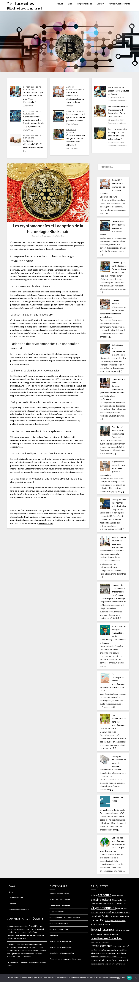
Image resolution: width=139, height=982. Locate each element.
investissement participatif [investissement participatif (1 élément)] (100, 942)
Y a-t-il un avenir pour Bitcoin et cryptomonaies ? (24, 6)
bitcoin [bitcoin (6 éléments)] (95, 899)
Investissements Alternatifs (62, 941)
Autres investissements (119, 3)
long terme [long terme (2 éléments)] (117, 946)
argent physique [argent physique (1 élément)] (117, 895)
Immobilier (54, 935)
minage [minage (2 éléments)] (94, 953)
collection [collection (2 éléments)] (95, 903)
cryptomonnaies (21, 354)
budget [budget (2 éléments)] (123, 900)
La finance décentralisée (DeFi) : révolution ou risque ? (33, 144)
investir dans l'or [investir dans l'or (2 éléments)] (105, 924)
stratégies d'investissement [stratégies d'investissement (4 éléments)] (113, 960)
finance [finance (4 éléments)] (114, 912)
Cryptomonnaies (84, 3)
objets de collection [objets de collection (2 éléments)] (116, 953)
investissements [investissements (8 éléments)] (101, 946)
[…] (110, 213)
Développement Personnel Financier (65, 917)
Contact (100, 3)
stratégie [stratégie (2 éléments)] (94, 960)
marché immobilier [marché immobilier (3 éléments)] (118, 950)
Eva (62, 236)
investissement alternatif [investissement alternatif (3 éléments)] (107, 934)
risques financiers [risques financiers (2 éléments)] (109, 957)
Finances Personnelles (59, 923)
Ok (129, 978)
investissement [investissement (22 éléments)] (104, 929)
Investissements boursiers (61, 947)
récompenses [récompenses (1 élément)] (121, 957)
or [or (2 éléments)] (125, 953)
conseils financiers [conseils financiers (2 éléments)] (107, 903)
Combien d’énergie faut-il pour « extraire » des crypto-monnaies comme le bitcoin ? (26, 953)
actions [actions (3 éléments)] (94, 895)
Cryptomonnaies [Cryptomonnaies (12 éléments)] (103, 908)
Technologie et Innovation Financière (65, 959)
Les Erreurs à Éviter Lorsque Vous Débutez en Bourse (118, 90)
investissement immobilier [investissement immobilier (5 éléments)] (106, 938)
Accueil (60, 3)
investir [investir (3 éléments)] (94, 924)
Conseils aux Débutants (60, 905)
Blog (70, 3)
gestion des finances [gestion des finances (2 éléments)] (118, 916)
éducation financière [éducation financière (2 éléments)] (116, 964)
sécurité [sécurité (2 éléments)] (94, 964)
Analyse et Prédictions (59, 894)
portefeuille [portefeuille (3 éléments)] (96, 956)
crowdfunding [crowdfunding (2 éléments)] (121, 903)
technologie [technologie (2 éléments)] (103, 964)
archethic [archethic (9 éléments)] (104, 895)
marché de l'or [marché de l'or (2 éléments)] (103, 950)
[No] (135, 977)
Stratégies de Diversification (62, 953)
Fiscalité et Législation (59, 929)
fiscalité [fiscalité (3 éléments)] (105, 916)
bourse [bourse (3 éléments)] (116, 900)
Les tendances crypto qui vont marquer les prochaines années (76, 117)
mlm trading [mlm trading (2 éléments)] (102, 953)
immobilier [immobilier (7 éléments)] (98, 920)
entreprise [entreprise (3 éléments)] (105, 912)
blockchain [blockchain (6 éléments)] (106, 899)
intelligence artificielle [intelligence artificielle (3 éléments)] (115, 920)
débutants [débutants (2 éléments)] (95, 912)
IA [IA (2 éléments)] (128, 916)
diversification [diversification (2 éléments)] (122, 908)
